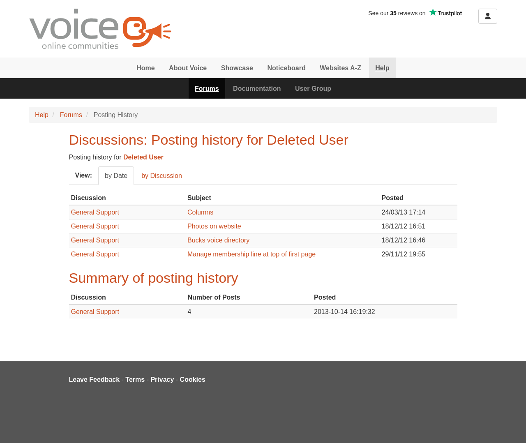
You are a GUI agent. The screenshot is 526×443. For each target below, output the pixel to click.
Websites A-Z (340, 68)
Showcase (237, 68)
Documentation (257, 88)
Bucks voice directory (218, 240)
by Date (116, 175)
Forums (207, 88)
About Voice (188, 68)
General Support (95, 212)
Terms (135, 379)
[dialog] (510, 426)
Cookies (192, 379)
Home (145, 68)
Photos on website (214, 226)
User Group (313, 88)
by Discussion (161, 175)
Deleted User (143, 157)
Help (382, 68)
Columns (200, 212)
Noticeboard (286, 68)
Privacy (162, 379)
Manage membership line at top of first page (251, 254)
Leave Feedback (94, 379)
